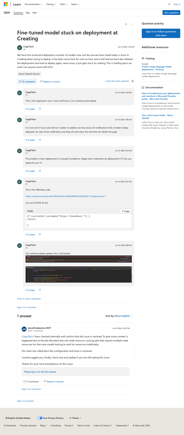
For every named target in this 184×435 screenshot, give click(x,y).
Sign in (177, 4)
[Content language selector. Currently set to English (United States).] (18, 418)
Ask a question (171, 12)
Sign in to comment (26, 307)
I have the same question (117, 81)
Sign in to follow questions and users (161, 33)
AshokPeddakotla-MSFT (39, 327)
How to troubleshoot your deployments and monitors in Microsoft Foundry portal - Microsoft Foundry (161, 96)
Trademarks (121, 425)
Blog (42, 425)
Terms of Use (83, 425)
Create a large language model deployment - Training (156, 68)
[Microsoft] (6, 4)
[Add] (126, 24)
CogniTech (28, 46)
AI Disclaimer (10, 425)
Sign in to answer (25, 400)
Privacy (68, 425)
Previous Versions (28, 425)
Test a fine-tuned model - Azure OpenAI (157, 116)
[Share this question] (131, 24)
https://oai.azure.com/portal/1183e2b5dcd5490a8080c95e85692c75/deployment (65, 196)
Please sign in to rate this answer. (40, 371)
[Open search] (169, 4)
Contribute (56, 425)
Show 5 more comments (29, 298)
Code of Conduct (101, 425)
